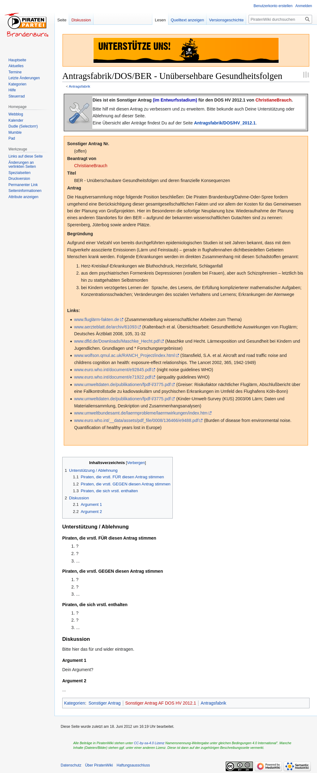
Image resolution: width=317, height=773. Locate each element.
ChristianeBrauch (273, 100)
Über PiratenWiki (99, 765)
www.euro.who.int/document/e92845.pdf (112, 369)
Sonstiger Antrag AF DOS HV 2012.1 (160, 703)
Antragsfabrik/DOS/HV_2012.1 (225, 122)
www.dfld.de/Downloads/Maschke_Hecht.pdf (116, 341)
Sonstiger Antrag (105, 703)
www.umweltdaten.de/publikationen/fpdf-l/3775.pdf (122, 384)
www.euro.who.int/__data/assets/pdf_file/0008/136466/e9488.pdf (136, 420)
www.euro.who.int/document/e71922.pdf (112, 377)
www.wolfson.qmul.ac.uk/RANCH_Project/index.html (124, 355)
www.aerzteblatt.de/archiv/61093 (105, 326)
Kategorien (74, 703)
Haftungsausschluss (133, 765)
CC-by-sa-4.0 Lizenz (149, 743)
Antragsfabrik (79, 86)
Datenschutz (71, 765)
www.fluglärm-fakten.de (96, 319)
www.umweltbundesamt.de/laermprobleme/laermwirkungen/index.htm (140, 412)
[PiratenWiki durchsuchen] (280, 19)
